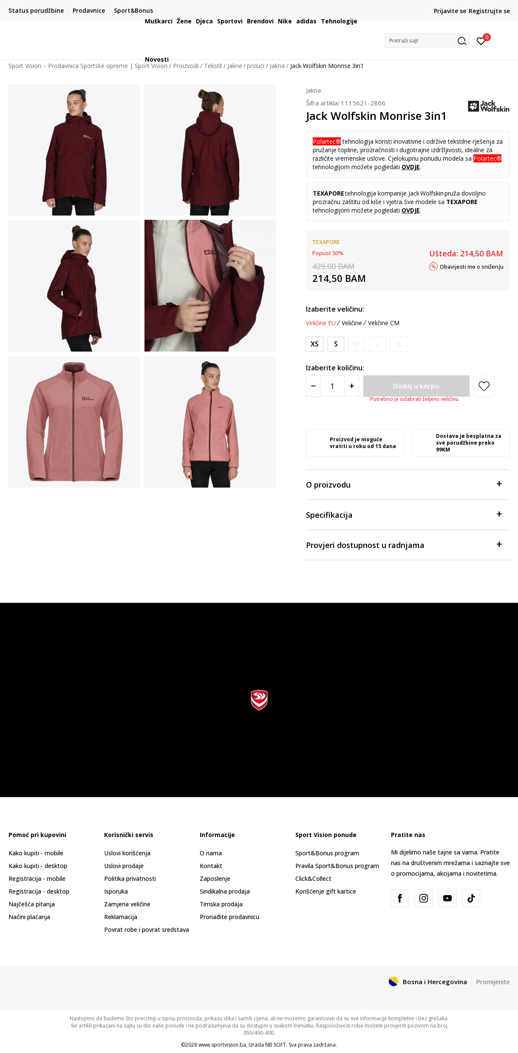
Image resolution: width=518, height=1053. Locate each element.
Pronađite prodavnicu (229, 917)
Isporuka (116, 891)
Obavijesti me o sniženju (472, 266)
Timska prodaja (221, 904)
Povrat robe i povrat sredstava (146, 929)
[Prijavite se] (481, 40)
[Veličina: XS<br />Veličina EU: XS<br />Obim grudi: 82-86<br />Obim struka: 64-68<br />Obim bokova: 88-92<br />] (314, 344)
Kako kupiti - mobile (35, 853)
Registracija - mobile (36, 878)
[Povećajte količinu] (351, 386)
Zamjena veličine (127, 904)
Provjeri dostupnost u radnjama (403, 544)
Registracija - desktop (38, 891)
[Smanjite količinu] (313, 386)
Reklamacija (120, 917)
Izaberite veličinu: (335, 309)
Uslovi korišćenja (127, 853)
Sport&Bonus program (327, 853)
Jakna (313, 90)
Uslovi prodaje (124, 866)
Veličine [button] (352, 323)
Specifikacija (403, 514)
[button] (427, 40)
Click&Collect (313, 878)
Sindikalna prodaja (225, 891)
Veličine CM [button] (383, 323)
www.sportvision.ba (222, 1044)
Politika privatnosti (130, 878)
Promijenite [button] (493, 981)
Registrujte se (489, 11)
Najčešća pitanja (31, 904)
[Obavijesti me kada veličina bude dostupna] (356, 344)
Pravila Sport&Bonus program (337, 866)
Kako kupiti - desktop (37, 866)
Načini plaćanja (29, 917)
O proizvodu (403, 484)
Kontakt (211, 866)
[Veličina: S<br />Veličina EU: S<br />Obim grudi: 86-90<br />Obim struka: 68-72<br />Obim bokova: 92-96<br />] (336, 344)
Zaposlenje (215, 878)
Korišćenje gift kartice (325, 891)
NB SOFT (275, 1044)
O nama (211, 853)
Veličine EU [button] (321, 323)
